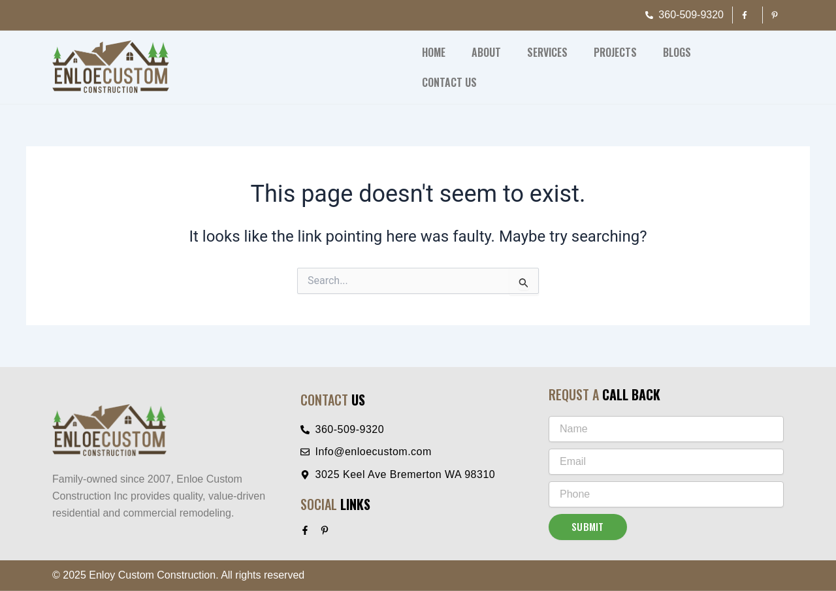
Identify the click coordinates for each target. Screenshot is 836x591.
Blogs (677, 52)
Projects (615, 52)
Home (433, 52)
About (486, 52)
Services (547, 52)
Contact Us (449, 82)
